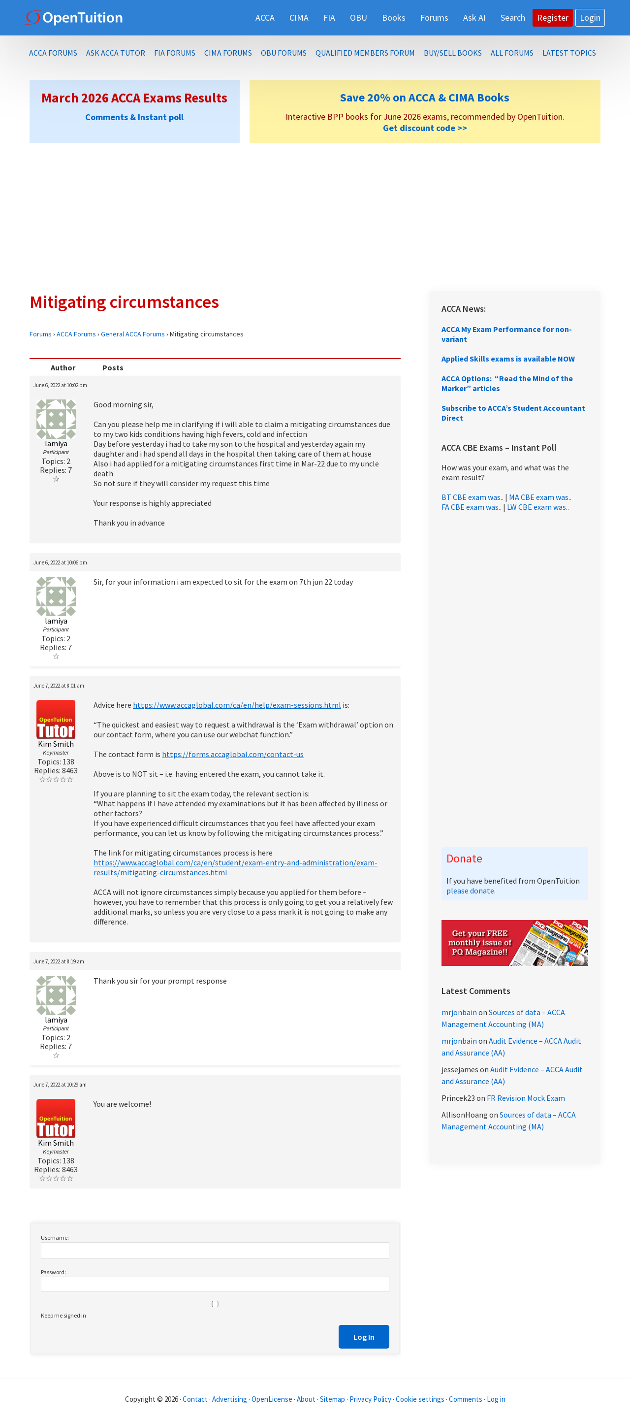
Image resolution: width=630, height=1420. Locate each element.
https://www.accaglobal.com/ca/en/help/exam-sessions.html (237, 705)
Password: (53, 1272)
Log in (496, 1399)
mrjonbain (459, 1012)
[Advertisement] (315, 217)
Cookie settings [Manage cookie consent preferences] (420, 1399)
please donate (470, 890)
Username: (55, 1237)
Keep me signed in (63, 1315)
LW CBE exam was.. (538, 507)
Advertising (229, 1399)
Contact (195, 1399)
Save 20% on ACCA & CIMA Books (424, 97)
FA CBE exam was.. (471, 507)
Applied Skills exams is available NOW (508, 358)
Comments (466, 1399)
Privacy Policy (370, 1399)
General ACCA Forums (133, 334)
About (306, 1399)
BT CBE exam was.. (472, 497)
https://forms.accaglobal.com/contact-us (233, 754)
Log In (364, 1337)
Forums (41, 334)
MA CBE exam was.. (540, 497)
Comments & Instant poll (134, 117)
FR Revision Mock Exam (526, 1098)
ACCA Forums (76, 334)
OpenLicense (273, 1399)
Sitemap (332, 1399)
